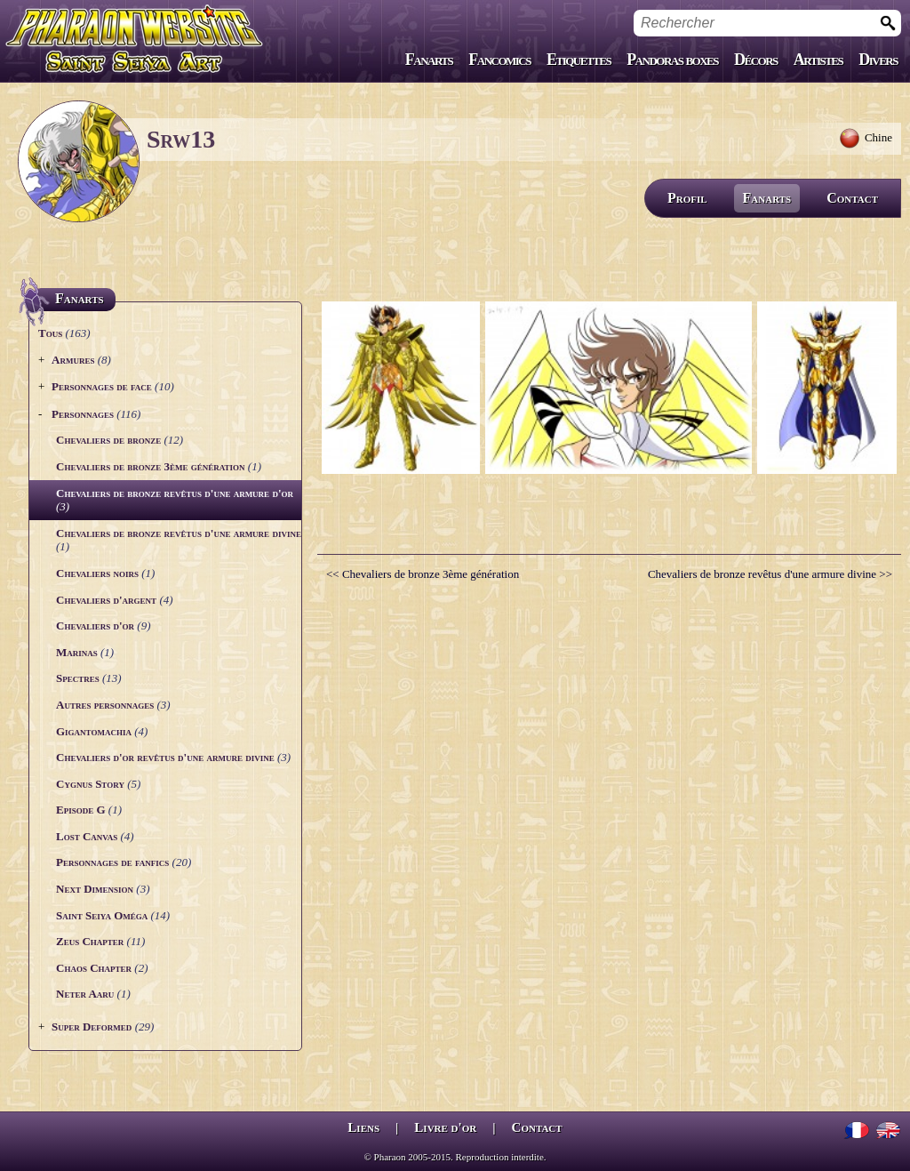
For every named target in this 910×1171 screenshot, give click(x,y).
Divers (878, 59)
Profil (687, 197)
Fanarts (429, 59)
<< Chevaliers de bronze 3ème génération (422, 574)
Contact (852, 197)
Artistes (818, 59)
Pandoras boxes (672, 59)
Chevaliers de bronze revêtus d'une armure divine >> (770, 574)
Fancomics (499, 59)
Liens (363, 1127)
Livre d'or (445, 1127)
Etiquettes (579, 59)
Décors (756, 59)
